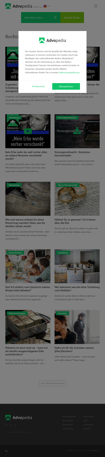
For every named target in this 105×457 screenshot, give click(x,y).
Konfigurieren (38, 86)
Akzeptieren (66, 86)
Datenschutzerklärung (69, 72)
